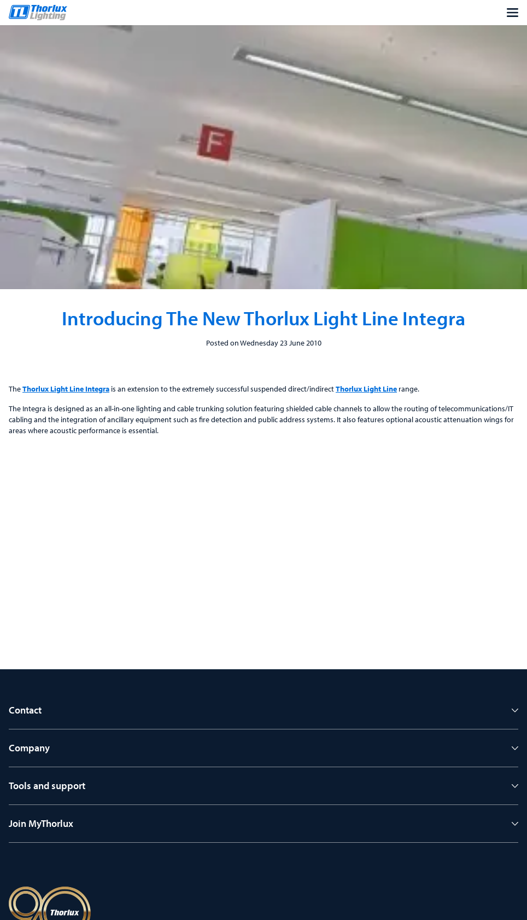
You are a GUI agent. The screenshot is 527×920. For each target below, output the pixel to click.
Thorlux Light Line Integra (65, 389)
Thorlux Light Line (366, 389)
